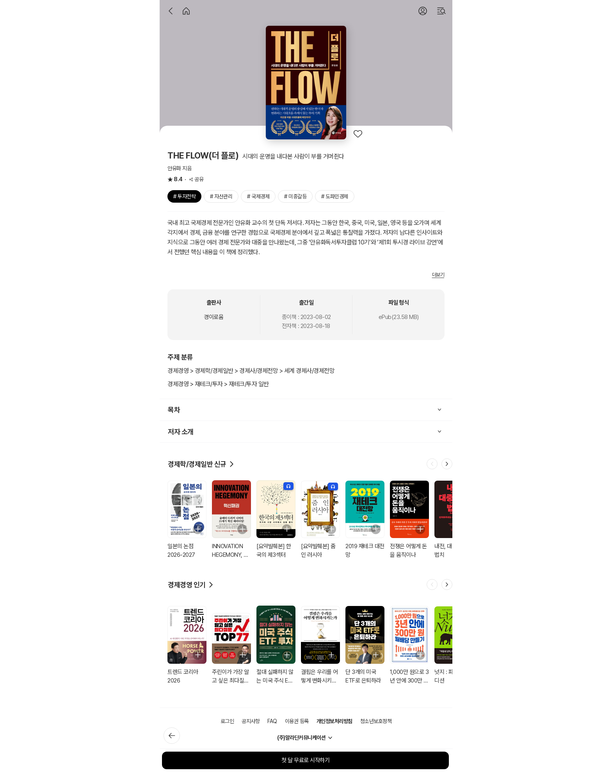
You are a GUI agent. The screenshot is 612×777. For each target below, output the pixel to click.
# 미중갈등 (295, 196)
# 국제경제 (258, 196)
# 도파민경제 (334, 196)
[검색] (441, 11)
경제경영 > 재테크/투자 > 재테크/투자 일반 (218, 384)
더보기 (438, 275)
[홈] (186, 11)
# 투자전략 (184, 196)
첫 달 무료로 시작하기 (305, 760)
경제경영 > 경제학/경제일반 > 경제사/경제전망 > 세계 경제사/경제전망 (250, 370)
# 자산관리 (221, 196)
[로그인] (423, 11)
